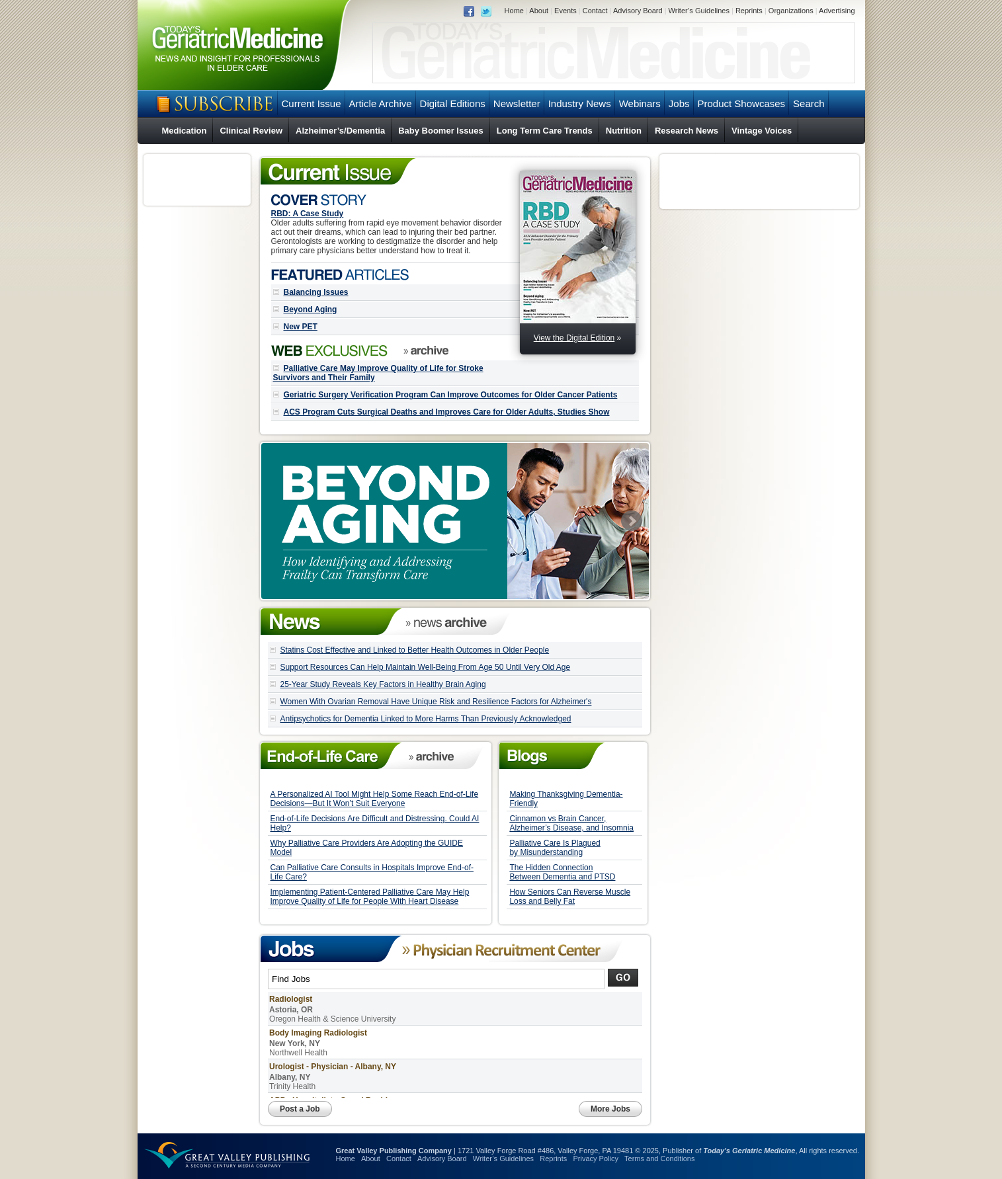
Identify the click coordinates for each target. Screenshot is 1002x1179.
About (538, 11)
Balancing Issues (316, 292)
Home (514, 11)
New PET (300, 326)
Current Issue (311, 103)
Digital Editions (452, 103)
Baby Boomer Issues (440, 131)
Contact (595, 11)
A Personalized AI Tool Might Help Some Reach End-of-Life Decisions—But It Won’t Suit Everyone (375, 799)
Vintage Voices (761, 131)
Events (565, 11)
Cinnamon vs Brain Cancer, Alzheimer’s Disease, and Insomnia (571, 823)
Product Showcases (742, 103)
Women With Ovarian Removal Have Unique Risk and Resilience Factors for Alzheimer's (436, 701)
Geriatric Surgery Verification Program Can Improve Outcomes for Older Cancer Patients (451, 394)
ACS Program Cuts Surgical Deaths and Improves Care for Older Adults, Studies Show (447, 412)
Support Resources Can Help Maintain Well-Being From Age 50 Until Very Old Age (425, 667)
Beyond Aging (310, 309)
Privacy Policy (595, 1158)
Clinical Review (251, 131)
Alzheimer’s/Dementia (340, 131)
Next (631, 521)
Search (809, 103)
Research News (686, 131)
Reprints (749, 11)
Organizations (791, 11)
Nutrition (624, 131)
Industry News (579, 103)
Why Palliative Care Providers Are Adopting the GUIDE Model (367, 847)
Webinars (640, 103)
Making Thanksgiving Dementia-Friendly (565, 799)
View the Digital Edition (574, 338)
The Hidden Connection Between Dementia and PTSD (562, 872)
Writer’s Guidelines (699, 11)
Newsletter (516, 103)
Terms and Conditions (659, 1158)
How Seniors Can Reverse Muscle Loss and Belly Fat (569, 896)
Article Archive (380, 103)
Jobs (679, 103)
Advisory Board (638, 11)
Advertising (837, 11)
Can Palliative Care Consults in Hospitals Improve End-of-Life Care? (372, 872)
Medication (184, 131)
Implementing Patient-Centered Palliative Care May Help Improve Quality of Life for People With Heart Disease (370, 896)
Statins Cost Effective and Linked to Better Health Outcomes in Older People (415, 650)
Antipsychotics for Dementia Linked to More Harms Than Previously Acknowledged (425, 718)
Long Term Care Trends (545, 131)
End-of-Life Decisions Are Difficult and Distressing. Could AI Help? (375, 823)
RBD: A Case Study (307, 213)
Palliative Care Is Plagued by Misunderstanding (554, 847)
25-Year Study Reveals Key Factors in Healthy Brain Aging (383, 684)
